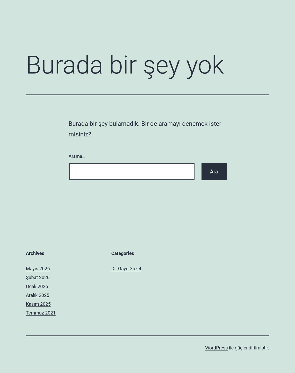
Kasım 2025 (38, 304)
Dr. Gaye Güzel (126, 268)
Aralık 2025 (37, 295)
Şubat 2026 (37, 277)
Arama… (77, 156)
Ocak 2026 (37, 286)
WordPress (216, 347)
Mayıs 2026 (38, 268)
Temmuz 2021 (41, 313)
